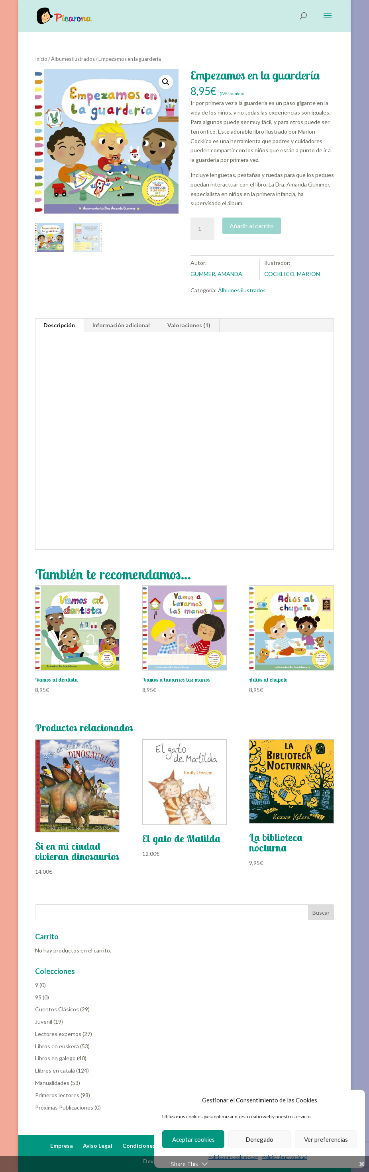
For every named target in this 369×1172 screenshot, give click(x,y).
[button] (166, 82)
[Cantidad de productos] (202, 229)
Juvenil (43, 1021)
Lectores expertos (58, 1033)
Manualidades (52, 1082)
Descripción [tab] (59, 325)
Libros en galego (55, 1058)
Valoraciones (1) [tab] (188, 325)
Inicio (41, 59)
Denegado (259, 1139)
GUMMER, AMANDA (216, 273)
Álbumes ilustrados (73, 59)
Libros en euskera (57, 1046)
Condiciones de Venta (151, 1145)
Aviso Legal (97, 1145)
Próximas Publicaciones (64, 1107)
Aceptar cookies (193, 1139)
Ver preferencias (326, 1139)
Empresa (61, 1145)
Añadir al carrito (252, 225)
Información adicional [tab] (121, 325)
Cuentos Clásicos (57, 1009)
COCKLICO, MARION (292, 273)
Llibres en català (55, 1070)
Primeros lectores (57, 1095)
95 (38, 997)
